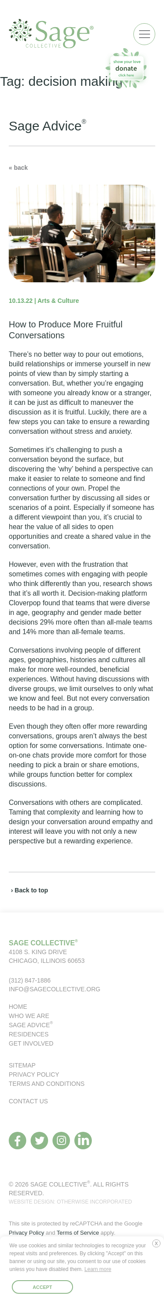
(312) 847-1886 (30, 980)
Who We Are (29, 1015)
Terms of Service (78, 1232)
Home (18, 1006)
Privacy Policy (34, 1074)
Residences (29, 1034)
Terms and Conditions (46, 1083)
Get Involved (31, 1043)
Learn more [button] (97, 1269)
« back (18, 167)
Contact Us (28, 1101)
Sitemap (22, 1065)
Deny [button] (158, 1246)
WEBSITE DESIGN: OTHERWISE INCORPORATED (70, 1202)
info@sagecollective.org (54, 989)
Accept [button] (42, 1287)
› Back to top (29, 890)
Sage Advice (31, 1025)
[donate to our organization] (127, 68)
